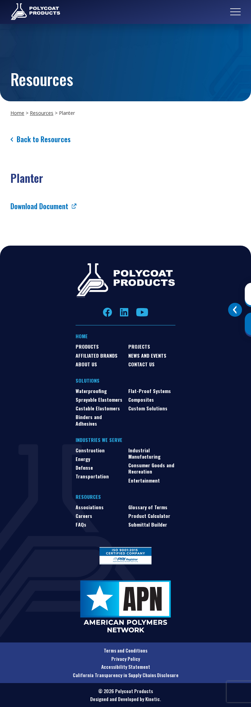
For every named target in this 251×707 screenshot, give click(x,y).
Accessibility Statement (125, 666)
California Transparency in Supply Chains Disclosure (126, 675)
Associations (90, 507)
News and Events (147, 355)
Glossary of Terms (147, 507)
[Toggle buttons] (235, 310)
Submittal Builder (147, 524)
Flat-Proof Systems (149, 390)
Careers (84, 515)
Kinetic (152, 698)
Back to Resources (44, 139)
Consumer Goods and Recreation (151, 468)
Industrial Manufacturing (144, 453)
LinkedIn (124, 312)
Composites (141, 399)
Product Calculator (149, 515)
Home (17, 113)
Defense (84, 467)
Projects (139, 346)
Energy (83, 458)
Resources (41, 113)
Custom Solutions (147, 408)
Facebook (107, 312)
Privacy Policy (125, 658)
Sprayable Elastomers (99, 399)
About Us (86, 364)
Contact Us (141, 364)
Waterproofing (91, 390)
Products (87, 346)
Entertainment (144, 480)
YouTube (142, 312)
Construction (90, 450)
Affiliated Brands (97, 355)
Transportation (92, 476)
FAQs (81, 524)
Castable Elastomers (98, 408)
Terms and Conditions (125, 650)
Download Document (39, 206)
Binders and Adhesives (89, 420)
